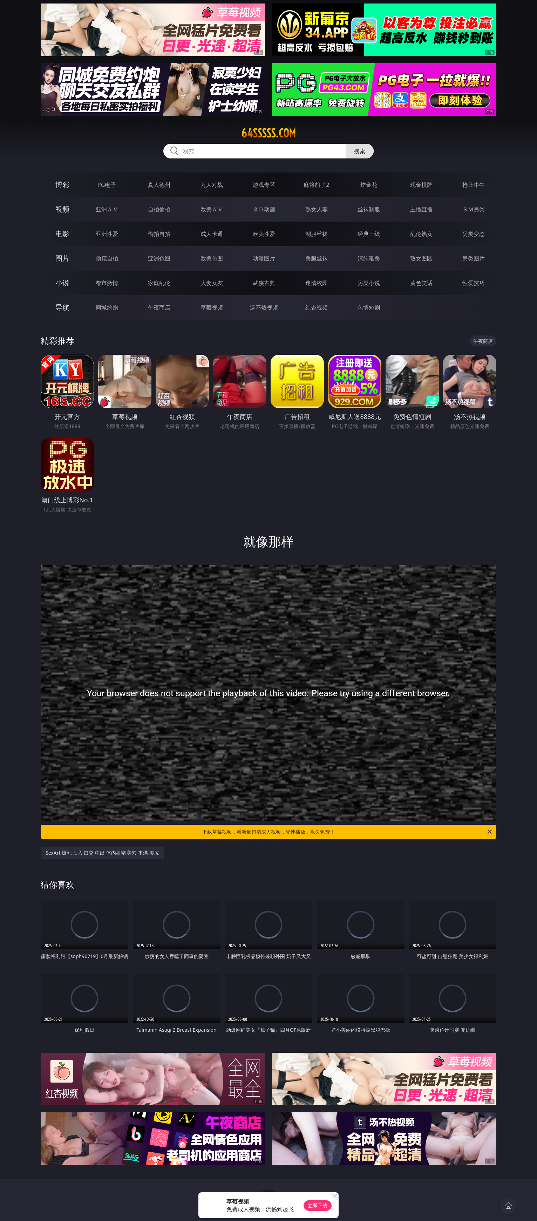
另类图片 (473, 258)
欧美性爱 (264, 234)
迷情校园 (316, 283)
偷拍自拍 (159, 234)
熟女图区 (421, 258)
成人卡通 (211, 234)
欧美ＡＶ (211, 209)
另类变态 (473, 234)
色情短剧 (369, 307)
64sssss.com (268, 133)
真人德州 (159, 185)
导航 (62, 307)
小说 (62, 282)
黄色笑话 (421, 283)
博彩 (62, 184)
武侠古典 (264, 283)
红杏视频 (316, 307)
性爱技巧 (473, 283)
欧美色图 (211, 258)
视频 (62, 209)
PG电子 (106, 185)
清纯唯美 (369, 258)
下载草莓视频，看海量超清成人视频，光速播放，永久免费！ (347, 832)
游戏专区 (264, 185)
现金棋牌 (421, 185)
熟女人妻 (316, 209)
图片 (62, 258)
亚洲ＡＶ (107, 209)
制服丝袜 (316, 234)
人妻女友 (211, 283)
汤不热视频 (264, 307)
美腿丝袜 (316, 258)
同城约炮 (107, 307)
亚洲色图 (159, 258)
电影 (62, 233)
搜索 (359, 151)
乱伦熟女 (421, 234)
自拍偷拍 (159, 209)
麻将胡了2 (316, 185)
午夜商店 (159, 307)
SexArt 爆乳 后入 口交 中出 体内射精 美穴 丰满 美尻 (102, 852)
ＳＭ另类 (473, 209)
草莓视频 (211, 307)
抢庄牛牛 (473, 185)
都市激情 (107, 283)
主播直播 (421, 209)
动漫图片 (264, 258)
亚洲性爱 (107, 234)
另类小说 (369, 283)
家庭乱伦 (159, 283)
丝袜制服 (369, 209)
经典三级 (369, 234)
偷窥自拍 (107, 258)
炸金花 (368, 185)
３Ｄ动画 (264, 209)
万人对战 (211, 185)
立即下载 (317, 1205)
